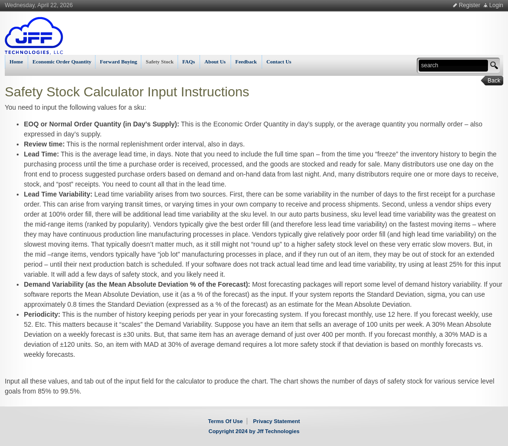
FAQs (188, 61)
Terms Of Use (225, 421)
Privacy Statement (276, 421)
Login (496, 5)
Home (16, 61)
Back (490, 80)
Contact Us (278, 61)
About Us (214, 61)
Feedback (246, 61)
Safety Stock (159, 61)
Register (469, 5)
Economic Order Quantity (61, 61)
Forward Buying (118, 61)
